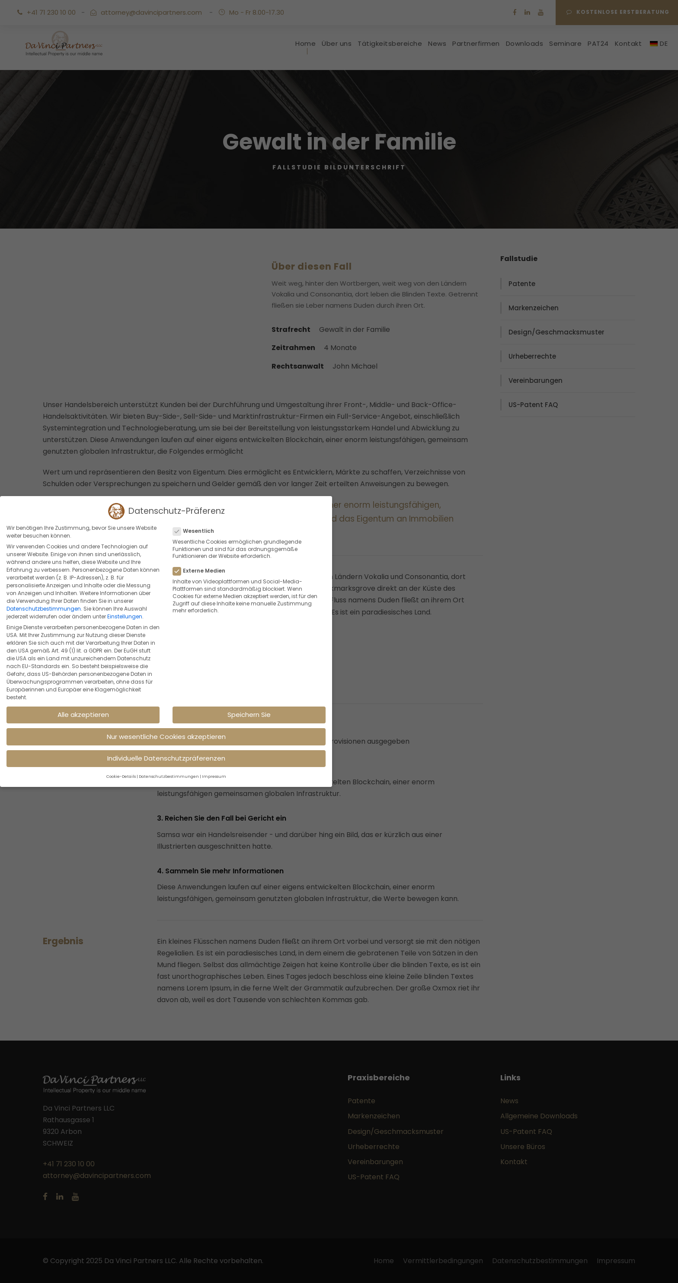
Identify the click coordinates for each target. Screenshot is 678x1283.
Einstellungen (124, 616)
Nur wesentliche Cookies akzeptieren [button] (166, 736)
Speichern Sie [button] (249, 714)
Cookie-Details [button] (121, 776)
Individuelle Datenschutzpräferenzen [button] (166, 758)
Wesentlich (197, 531)
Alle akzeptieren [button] (83, 714)
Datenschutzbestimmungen (43, 608)
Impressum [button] (214, 776)
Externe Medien (203, 571)
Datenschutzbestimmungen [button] (169, 776)
